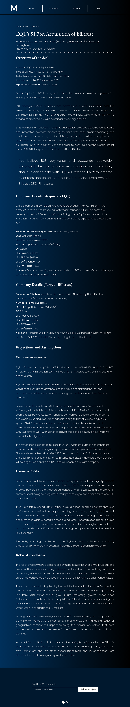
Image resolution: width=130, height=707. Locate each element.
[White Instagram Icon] (66, 702)
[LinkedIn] (63, 702)
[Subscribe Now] (88, 689)
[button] (76, 8)
